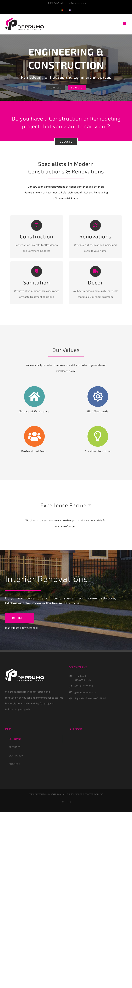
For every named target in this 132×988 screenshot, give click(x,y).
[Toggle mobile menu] (125, 23)
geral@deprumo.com (75, 3)
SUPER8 (99, 794)
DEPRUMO (56, 794)
